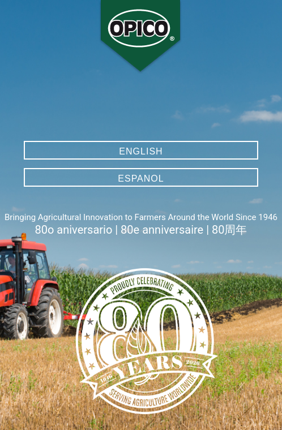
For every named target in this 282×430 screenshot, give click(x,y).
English (141, 151)
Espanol (141, 178)
